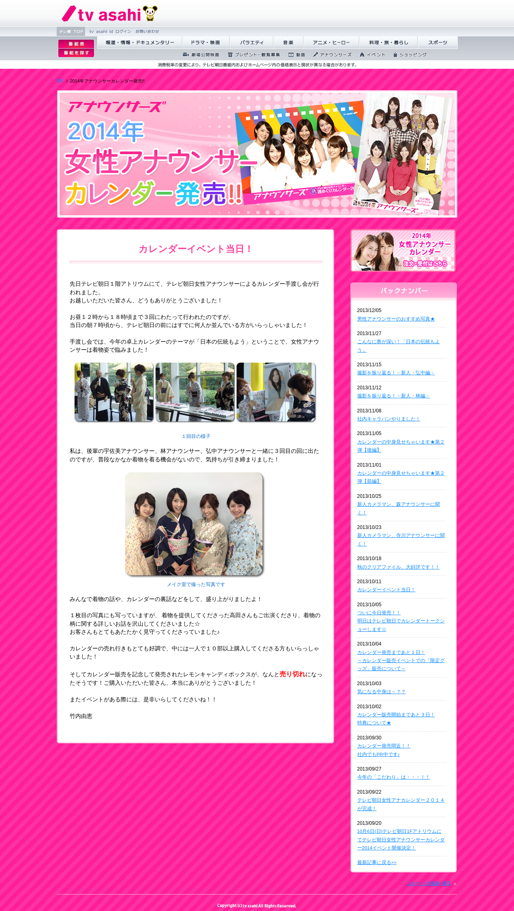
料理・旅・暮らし (388, 42)
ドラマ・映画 (206, 42)
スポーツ (438, 42)
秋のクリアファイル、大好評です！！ (398, 567)
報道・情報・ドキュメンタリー (139, 42)
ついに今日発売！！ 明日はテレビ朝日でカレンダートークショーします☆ (401, 621)
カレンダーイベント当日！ (386, 589)
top (60, 79)
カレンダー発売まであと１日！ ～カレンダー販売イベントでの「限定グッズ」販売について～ (401, 660)
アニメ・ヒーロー (331, 42)
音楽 (288, 42)
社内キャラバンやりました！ (388, 418)
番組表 (76, 44)
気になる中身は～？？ (381, 691)
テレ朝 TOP (71, 31)
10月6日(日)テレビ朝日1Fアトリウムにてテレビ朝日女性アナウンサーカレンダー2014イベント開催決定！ (401, 839)
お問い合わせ (146, 31)
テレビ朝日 (110, 13)
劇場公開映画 (198, 54)
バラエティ (251, 42)
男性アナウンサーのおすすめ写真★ (396, 318)
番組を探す (76, 53)
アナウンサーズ (329, 54)
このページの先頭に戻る (432, 883)
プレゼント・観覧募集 (251, 54)
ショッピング (408, 54)
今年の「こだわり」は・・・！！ (393, 777)
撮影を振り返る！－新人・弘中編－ (396, 372)
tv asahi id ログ (109, 31)
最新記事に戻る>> (377, 862)
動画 (294, 54)
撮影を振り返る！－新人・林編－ (393, 395)
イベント (370, 54)
